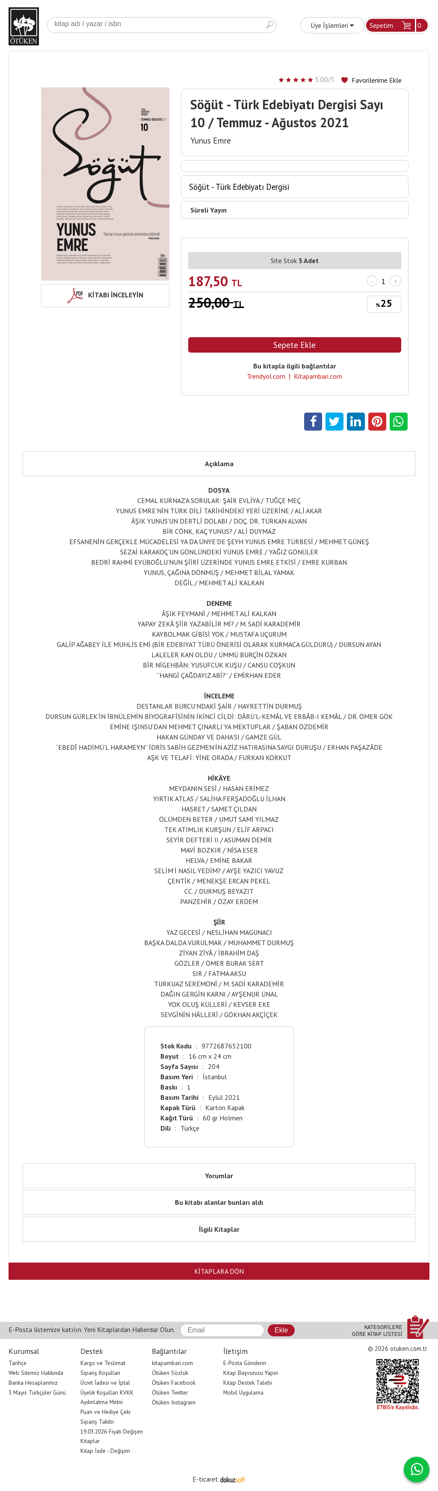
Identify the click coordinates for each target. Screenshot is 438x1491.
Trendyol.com (266, 376)
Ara (269, 25)
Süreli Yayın (208, 210)
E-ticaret (205, 1479)
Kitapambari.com (318, 376)
